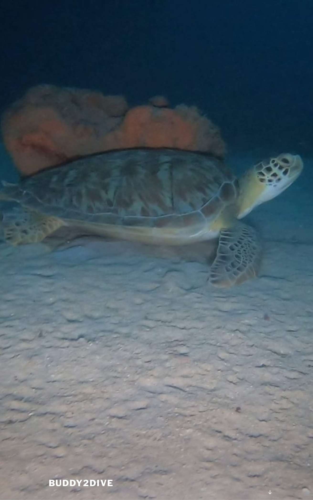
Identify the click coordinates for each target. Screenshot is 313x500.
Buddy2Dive (81, 483)
